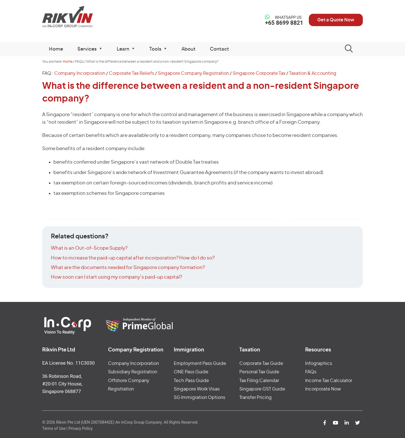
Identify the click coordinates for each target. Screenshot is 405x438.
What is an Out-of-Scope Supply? (89, 248)
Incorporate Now (323, 389)
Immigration (189, 350)
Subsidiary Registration (132, 372)
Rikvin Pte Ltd (79, 16)
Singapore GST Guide (262, 389)
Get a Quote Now (335, 20)
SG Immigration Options (199, 397)
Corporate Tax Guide (261, 363)
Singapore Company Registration (193, 73)
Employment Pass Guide (200, 363)
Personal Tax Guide (259, 372)
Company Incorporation (79, 73)
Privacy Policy (80, 428)
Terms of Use (54, 428)
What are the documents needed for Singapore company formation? (128, 267)
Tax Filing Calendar (259, 380)
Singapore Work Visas (197, 389)
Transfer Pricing (255, 397)
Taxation (249, 350)
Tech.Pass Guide (191, 380)
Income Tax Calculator (328, 380)
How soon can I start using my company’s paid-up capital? (116, 277)
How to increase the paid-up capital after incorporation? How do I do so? (133, 258)
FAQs (310, 372)
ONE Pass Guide (191, 372)
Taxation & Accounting (312, 73)
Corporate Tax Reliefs (131, 73)
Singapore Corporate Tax (259, 73)
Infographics (318, 363)
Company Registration (135, 350)
